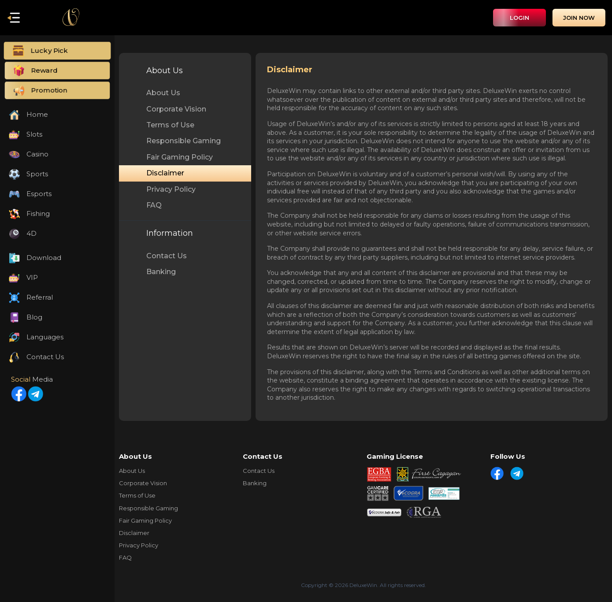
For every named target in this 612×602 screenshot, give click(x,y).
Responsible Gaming (183, 141)
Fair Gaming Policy (179, 157)
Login (519, 17)
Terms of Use (170, 125)
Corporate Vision (176, 109)
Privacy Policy (171, 189)
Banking (161, 272)
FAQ (154, 205)
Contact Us (166, 256)
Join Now (579, 17)
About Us (163, 93)
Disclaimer (165, 173)
